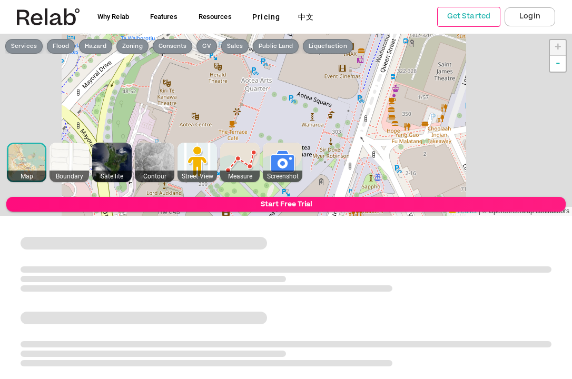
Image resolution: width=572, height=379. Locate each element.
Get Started (468, 16)
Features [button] (163, 17)
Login (529, 16)
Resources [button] (215, 17)
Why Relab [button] (113, 17)
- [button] (558, 64)
